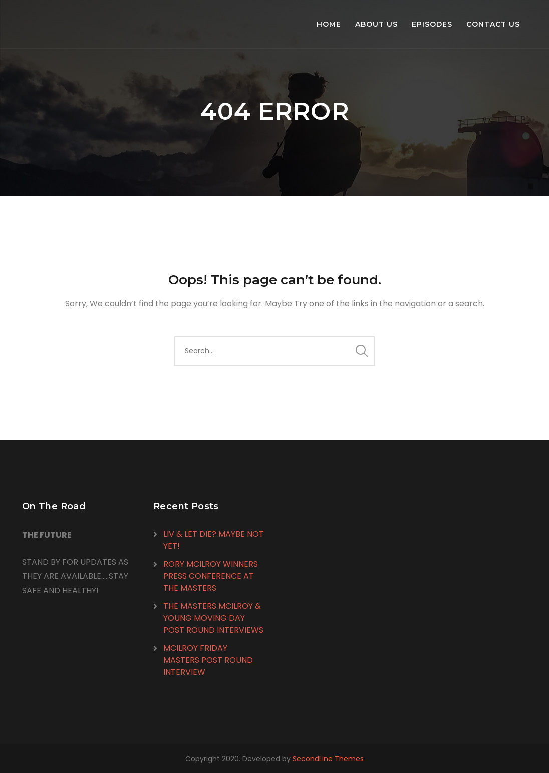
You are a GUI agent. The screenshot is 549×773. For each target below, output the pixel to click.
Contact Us (493, 24)
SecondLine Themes (328, 759)
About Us (376, 24)
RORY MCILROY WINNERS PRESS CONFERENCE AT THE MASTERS (210, 576)
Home (329, 24)
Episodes (432, 24)
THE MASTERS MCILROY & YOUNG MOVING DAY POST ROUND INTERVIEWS (213, 618)
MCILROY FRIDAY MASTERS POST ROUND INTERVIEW (208, 660)
